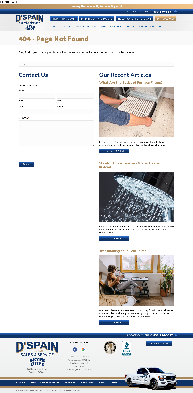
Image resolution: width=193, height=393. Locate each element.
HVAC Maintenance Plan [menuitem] (45, 382)
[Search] (96, 64)
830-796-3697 (163, 11)
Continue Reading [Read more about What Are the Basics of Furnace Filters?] (114, 151)
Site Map (76, 390)
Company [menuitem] (70, 382)
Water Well (92, 26)
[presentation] (39, 153)
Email (22, 106)
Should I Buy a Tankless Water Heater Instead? (129, 165)
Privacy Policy (44, 390)
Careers (162, 26)
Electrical (65, 26)
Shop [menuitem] (102, 382)
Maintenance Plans (111, 26)
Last (59, 100)
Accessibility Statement (61, 390)
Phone (60, 106)
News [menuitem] (114, 382)
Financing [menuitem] (87, 382)
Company (142, 26)
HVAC (54, 26)
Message (24, 117)
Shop (152, 26)
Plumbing (79, 26)
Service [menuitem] (20, 382)
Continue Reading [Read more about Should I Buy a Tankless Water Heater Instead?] (114, 239)
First (21, 100)
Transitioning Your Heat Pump (123, 251)
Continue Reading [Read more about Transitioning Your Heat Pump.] (114, 323)
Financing (130, 26)
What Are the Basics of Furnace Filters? (130, 82)
